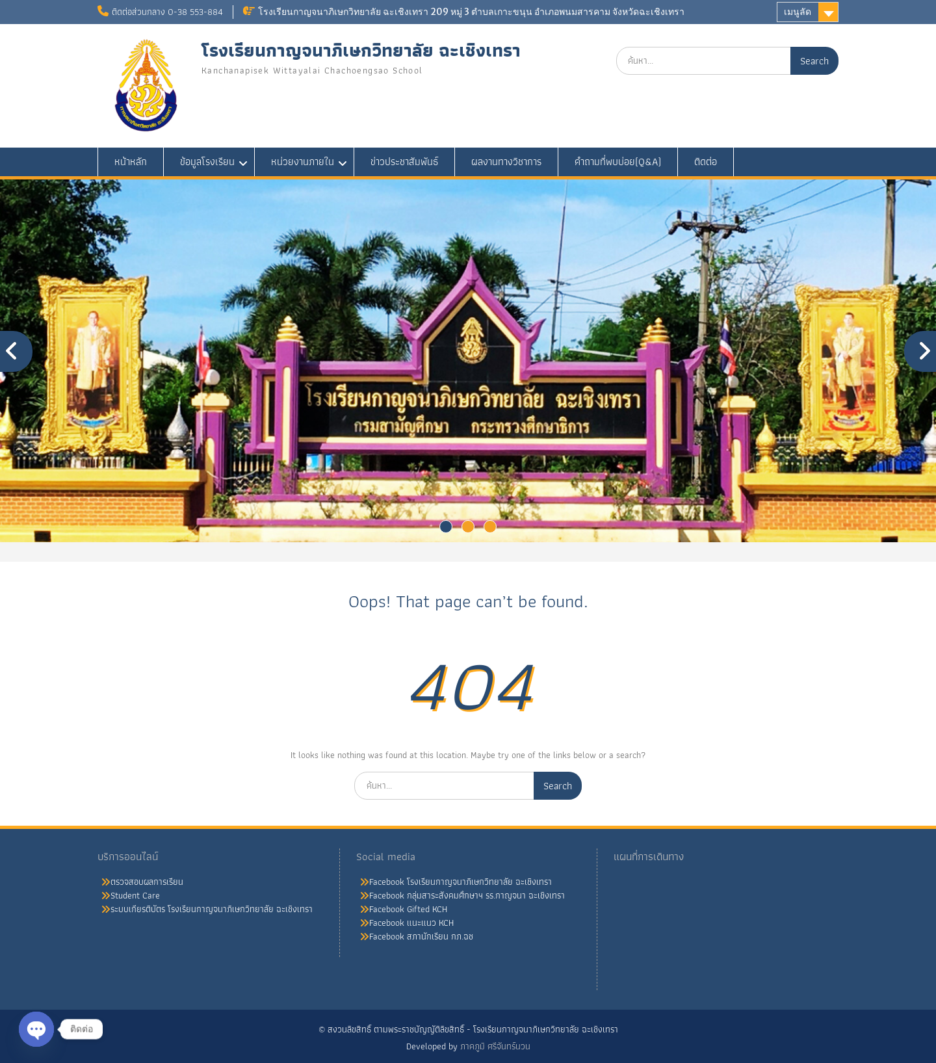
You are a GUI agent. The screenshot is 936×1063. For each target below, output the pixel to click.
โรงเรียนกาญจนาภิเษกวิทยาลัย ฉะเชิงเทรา (361, 50)
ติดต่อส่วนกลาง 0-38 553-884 (167, 12)
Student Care (135, 895)
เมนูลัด (797, 12)
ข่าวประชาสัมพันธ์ (404, 161)
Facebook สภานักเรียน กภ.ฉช (421, 936)
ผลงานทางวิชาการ (506, 161)
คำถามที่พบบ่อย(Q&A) (618, 161)
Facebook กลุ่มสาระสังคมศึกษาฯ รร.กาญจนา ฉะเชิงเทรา (467, 895)
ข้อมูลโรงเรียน (207, 161)
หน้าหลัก (130, 161)
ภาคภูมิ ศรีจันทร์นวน (495, 1046)
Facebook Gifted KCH (408, 909)
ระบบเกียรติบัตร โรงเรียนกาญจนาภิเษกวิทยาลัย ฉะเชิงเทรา (211, 909)
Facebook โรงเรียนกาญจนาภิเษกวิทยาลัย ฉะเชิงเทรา (460, 881)
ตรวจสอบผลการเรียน (146, 881)
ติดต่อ (705, 161)
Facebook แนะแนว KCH (411, 922)
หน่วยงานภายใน (302, 161)
